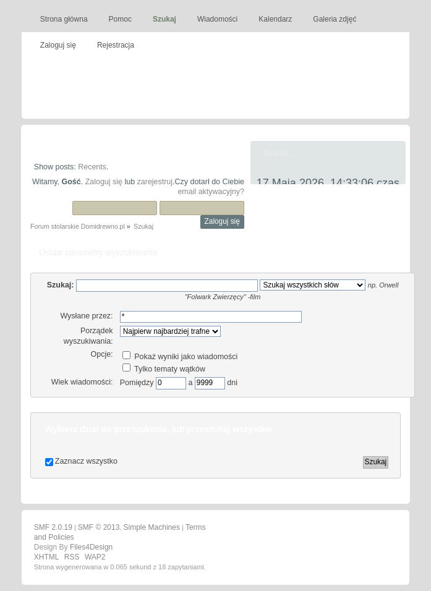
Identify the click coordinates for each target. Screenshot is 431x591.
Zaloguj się (103, 181)
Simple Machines (152, 527)
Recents (92, 167)
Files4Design (91, 547)
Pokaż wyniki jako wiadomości (179, 356)
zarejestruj (155, 181)
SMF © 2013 (99, 527)
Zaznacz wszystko (86, 461)
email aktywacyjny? (210, 191)
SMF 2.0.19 (53, 527)
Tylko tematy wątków (163, 369)
